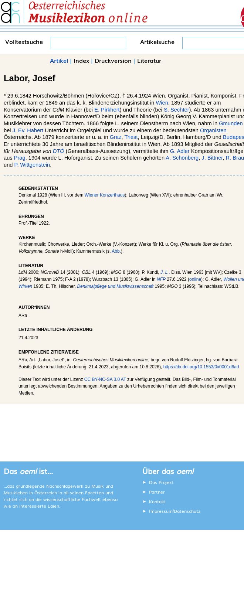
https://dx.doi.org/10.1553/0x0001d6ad (201, 366)
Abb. (116, 251)
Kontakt (157, 501)
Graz (116, 137)
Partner (157, 491)
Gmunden (231, 123)
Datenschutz (187, 511)
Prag (20, 158)
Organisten (213, 130)
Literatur (149, 60)
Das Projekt (161, 482)
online (195, 279)
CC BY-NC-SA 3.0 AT (105, 379)
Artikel (59, 60)
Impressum (161, 511)
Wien (162, 103)
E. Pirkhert (106, 110)
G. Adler (180, 151)
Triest (131, 137)
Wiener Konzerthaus (105, 195)
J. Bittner (212, 158)
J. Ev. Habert (28, 130)
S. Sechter (176, 110)
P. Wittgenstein (32, 165)
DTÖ (58, 151)
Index (81, 60)
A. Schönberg (182, 158)
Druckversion (113, 60)
